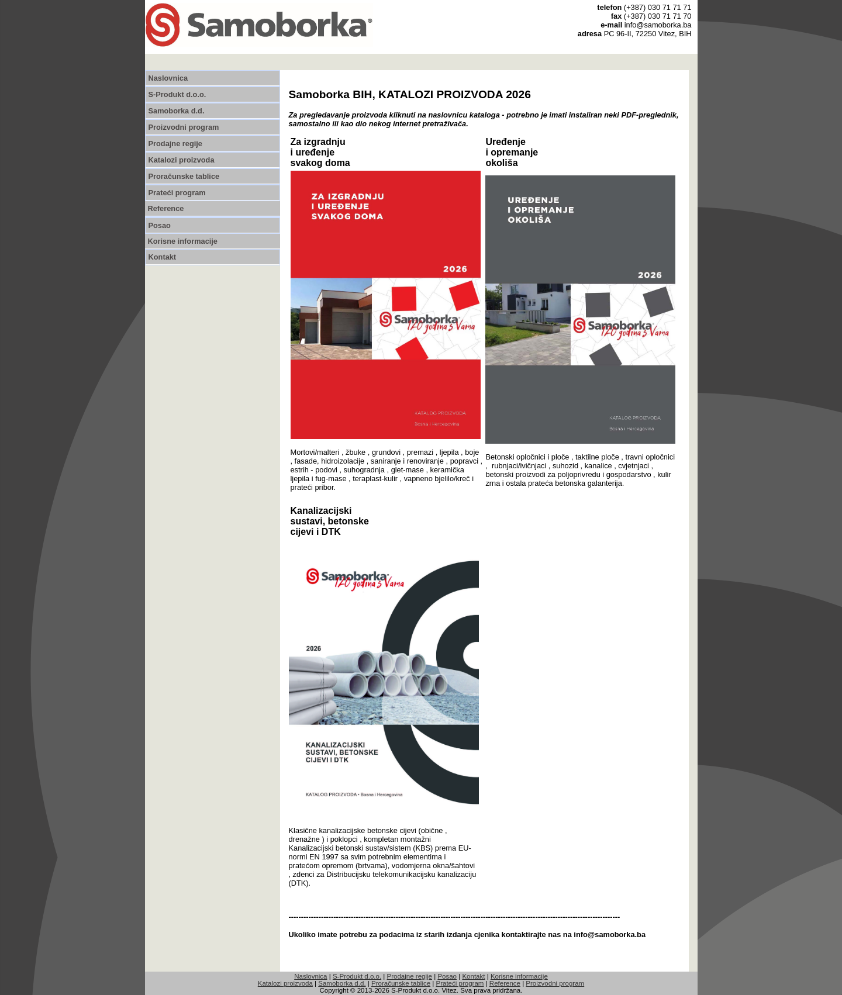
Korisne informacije (183, 241)
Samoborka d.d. (177, 110)
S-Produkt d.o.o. (177, 94)
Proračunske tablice (184, 176)
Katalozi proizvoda (182, 160)
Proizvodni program (184, 127)
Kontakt (163, 257)
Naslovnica (168, 78)
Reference (166, 208)
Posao (160, 225)
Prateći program (177, 192)
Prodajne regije (175, 143)
